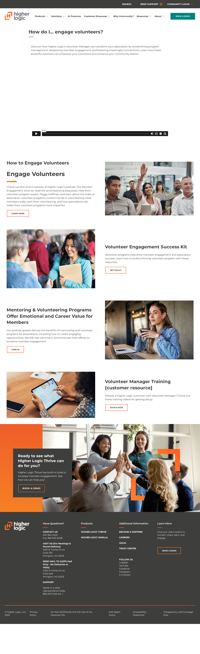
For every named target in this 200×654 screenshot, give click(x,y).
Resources (144, 16)
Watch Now (116, 407)
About (159, 16)
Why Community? (123, 16)
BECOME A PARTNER (131, 532)
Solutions (58, 16)
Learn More (18, 213)
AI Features (74, 16)
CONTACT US (50, 532)
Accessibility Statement (139, 613)
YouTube (123, 565)
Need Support (149, 4)
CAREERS (124, 537)
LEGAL (122, 543)
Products (41, 16)
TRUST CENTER (127, 548)
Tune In (15, 349)
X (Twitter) (124, 574)
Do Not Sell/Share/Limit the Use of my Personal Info (71, 613)
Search (126, 4)
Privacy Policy (34, 613)
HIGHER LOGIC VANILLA (94, 537)
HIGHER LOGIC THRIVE (93, 532)
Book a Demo (183, 16)
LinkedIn (123, 562)
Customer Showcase (97, 16)
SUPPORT (48, 582)
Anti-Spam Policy (114, 613)
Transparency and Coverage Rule (178, 613)
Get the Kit (115, 270)
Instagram (124, 571)
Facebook (124, 568)
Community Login (180, 4)
